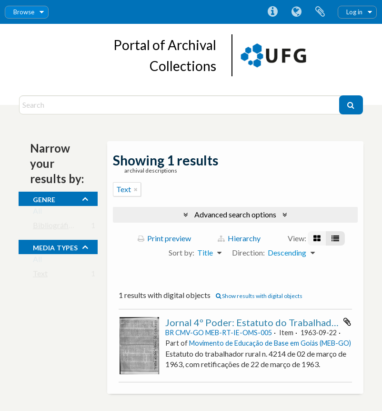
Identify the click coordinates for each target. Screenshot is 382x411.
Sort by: (181, 252)
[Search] (180, 104)
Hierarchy (239, 238)
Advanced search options (235, 214)
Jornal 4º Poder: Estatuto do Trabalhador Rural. (266, 322)
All (37, 212)
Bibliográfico (55, 227)
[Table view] (335, 238)
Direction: (248, 252)
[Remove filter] (136, 189)
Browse (23, 12)
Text (40, 275)
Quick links (272, 12)
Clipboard (320, 12)
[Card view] (317, 238)
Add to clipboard (347, 322)
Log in (354, 12)
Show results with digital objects (259, 295)
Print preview (164, 238)
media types (55, 246)
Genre (44, 198)
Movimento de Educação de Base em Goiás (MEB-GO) (270, 343)
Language (296, 12)
